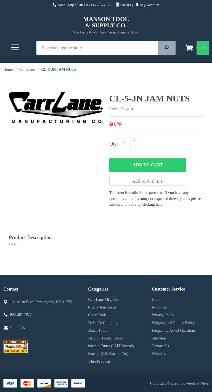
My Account (147, 5)
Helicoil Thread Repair (106, 338)
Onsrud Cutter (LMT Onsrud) (111, 346)
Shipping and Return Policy (173, 323)
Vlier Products (99, 361)
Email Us (17, 328)
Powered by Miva (195, 383)
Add (148, 165)
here (159, 204)
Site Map (159, 338)
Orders (123, 5)
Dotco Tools (97, 330)
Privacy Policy (163, 315)
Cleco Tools (97, 315)
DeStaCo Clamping (103, 323)
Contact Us (160, 346)
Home (8, 69)
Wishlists (159, 354)
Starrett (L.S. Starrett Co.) (108, 354)
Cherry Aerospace (102, 307)
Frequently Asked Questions (174, 330)
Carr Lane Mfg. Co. (103, 299)
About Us (159, 307)
